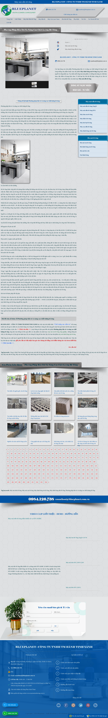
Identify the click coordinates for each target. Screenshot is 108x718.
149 (35, 474)
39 (52, 453)
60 (37, 457)
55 (19, 457)
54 (15, 457)
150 (39, 474)
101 (8, 466)
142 (97, 470)
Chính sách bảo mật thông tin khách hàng (73, 679)
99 (90, 461)
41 (60, 453)
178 (70, 478)
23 (85, 449)
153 (52, 474)
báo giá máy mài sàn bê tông (95, 352)
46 (79, 453)
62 (45, 457)
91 (60, 461)
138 (79, 470)
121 (96, 466)
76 (97, 457)
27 (7, 453)
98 (86, 461)
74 (90, 457)
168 (26, 478)
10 (36, 449)
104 (21, 466)
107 (35, 466)
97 (82, 461)
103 (17, 466)
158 (74, 474)
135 (66, 470)
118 (83, 466)
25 (92, 449)
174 (52, 478)
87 (45, 461)
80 (19, 461)
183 (92, 478)
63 (49, 457)
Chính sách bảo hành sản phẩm (70, 662)
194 (46, 482)
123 (13, 470)
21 (77, 449)
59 (34, 457)
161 (88, 474)
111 (52, 466)
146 (21, 474)
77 (7, 461)
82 (26, 461)
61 (41, 457)
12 (44, 449)
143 (8, 474)
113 (61, 466)
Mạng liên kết (77, 698)
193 (41, 482)
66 (60, 457)
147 (26, 474)
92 (64, 461)
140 (88, 470)
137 (74, 470)
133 (57, 470)
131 (48, 470)
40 (56, 453)
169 (30, 478)
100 (94, 461)
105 (26, 466)
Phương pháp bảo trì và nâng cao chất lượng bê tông (74, 354)
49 (90, 453)
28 (11, 453)
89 (52, 461)
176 (61, 478)
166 (17, 478)
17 (62, 449)
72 (82, 457)
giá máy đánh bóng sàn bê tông (56, 112)
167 (21, 478)
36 (41, 453)
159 (79, 474)
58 (30, 457)
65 (56, 457)
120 (92, 466)
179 (74, 478)
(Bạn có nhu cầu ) (19, 329)
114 (65, 466)
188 (19, 482)
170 (35, 478)
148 (30, 474)
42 (64, 453)
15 (55, 449)
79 (15, 461)
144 (13, 474)
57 (26, 457)
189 (24, 482)
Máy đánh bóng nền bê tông (51, 354)
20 (74, 449)
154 (57, 474)
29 (15, 453)
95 (75, 461)
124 (17, 470)
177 (66, 478)
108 (39, 466)
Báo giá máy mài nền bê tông (35, 352)
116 (74, 466)
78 (11, 461)
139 (83, 470)
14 (51, 449)
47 (82, 453)
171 (39, 478)
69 (71, 457)
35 (37, 453)
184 (97, 478)
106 (30, 466)
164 (8, 478)
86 (41, 461)
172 (43, 478)
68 (67, 457)
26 (96, 449)
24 (89, 449)
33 (30, 453)
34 (34, 453)
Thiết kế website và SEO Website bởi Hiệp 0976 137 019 (64, 713)
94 (71, 461)
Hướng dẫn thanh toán (67, 684)
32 (26, 453)
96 (79, 461)
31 (22, 453)
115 (70, 466)
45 (75, 453)
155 (61, 474)
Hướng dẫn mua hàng (67, 690)
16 (59, 449)
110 (48, 466)
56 (22, 457)
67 (64, 457)
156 (66, 474)
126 (26, 470)
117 (78, 466)
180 (79, 478)
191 (33, 482)
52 (7, 457)
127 (30, 470)
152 (48, 474)
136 (70, 470)
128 (35, 470)
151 (43, 474)
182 (88, 478)
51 (97, 453)
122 (8, 470)
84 (34, 461)
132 (52, 470)
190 (28, 482)
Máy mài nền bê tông (23, 2)
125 (21, 470)
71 (79, 457)
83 (30, 461)
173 (48, 478)
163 (97, 474)
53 (11, 457)
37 (45, 453)
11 (40, 449)
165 (13, 478)
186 (13, 482)
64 (52, 457)
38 (49, 453)
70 (75, 457)
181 (83, 478)
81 (22, 461)
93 (67, 461)
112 (57, 466)
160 (83, 474)
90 (56, 461)
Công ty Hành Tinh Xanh (17, 352)
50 (94, 453)
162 (92, 474)
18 (66, 449)
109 (43, 466)
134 (61, 470)
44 (71, 453)
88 (49, 461)
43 (67, 453)
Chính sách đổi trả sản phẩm (69, 668)
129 (39, 470)
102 (13, 466)
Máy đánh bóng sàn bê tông (35, 354)
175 (57, 478)
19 (70, 449)
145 (17, 474)
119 (87, 466)
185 (8, 482)
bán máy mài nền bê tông (69, 352)
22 (81, 449)
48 (86, 453)
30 (19, 453)
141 (92, 470)
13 (47, 449)
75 (94, 457)
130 (43, 470)
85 (37, 461)
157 (70, 474)
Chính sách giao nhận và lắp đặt (70, 673)
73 (86, 457)
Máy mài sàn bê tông (21, 354)
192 (37, 482)
